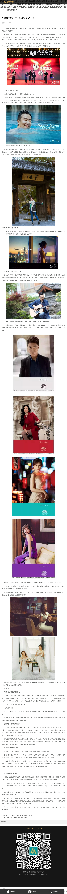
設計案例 (32, 891)
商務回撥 (53, 891)
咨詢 (2, 888)
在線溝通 (11, 891)
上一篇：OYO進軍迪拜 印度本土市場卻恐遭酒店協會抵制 (17, 815)
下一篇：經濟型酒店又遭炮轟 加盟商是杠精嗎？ (14, 818)
